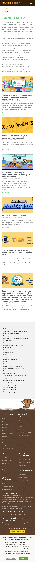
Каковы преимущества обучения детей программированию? (15, 137)
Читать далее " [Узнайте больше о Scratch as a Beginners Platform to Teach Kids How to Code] (6, 192)
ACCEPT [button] (23, 558)
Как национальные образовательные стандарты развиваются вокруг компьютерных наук (17, 97)
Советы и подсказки (9, 389)
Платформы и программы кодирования (16, 338)
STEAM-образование (10, 387)
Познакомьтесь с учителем (12, 371)
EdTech (5, 354)
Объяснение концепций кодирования (15, 331)
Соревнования (8, 340)
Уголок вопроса (8, 382)
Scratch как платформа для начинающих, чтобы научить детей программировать (16, 175)
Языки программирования (11, 336)
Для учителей (7, 357)
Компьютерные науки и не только (14, 345)
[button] (31, 3)
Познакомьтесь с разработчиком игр (15, 368)
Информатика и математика (12, 343)
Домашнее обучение (10, 359)
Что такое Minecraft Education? (14, 215)
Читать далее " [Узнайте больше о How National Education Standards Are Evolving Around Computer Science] (6, 113)
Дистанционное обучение (11, 385)
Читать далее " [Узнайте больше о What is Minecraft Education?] (6, 227)
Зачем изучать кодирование (12, 392)
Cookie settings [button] (10, 558)
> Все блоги (6, 11)
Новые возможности (9, 373)
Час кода (6, 361)
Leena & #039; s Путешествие (12, 366)
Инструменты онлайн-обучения (13, 380)
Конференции (7, 347)
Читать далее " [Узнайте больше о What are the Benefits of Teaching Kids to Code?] (6, 149)
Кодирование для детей (11, 333)
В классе (6, 364)
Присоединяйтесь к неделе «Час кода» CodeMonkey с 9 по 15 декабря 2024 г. (17, 252)
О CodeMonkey (8, 329)
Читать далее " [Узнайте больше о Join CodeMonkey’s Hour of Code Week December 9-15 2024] (6, 268)
